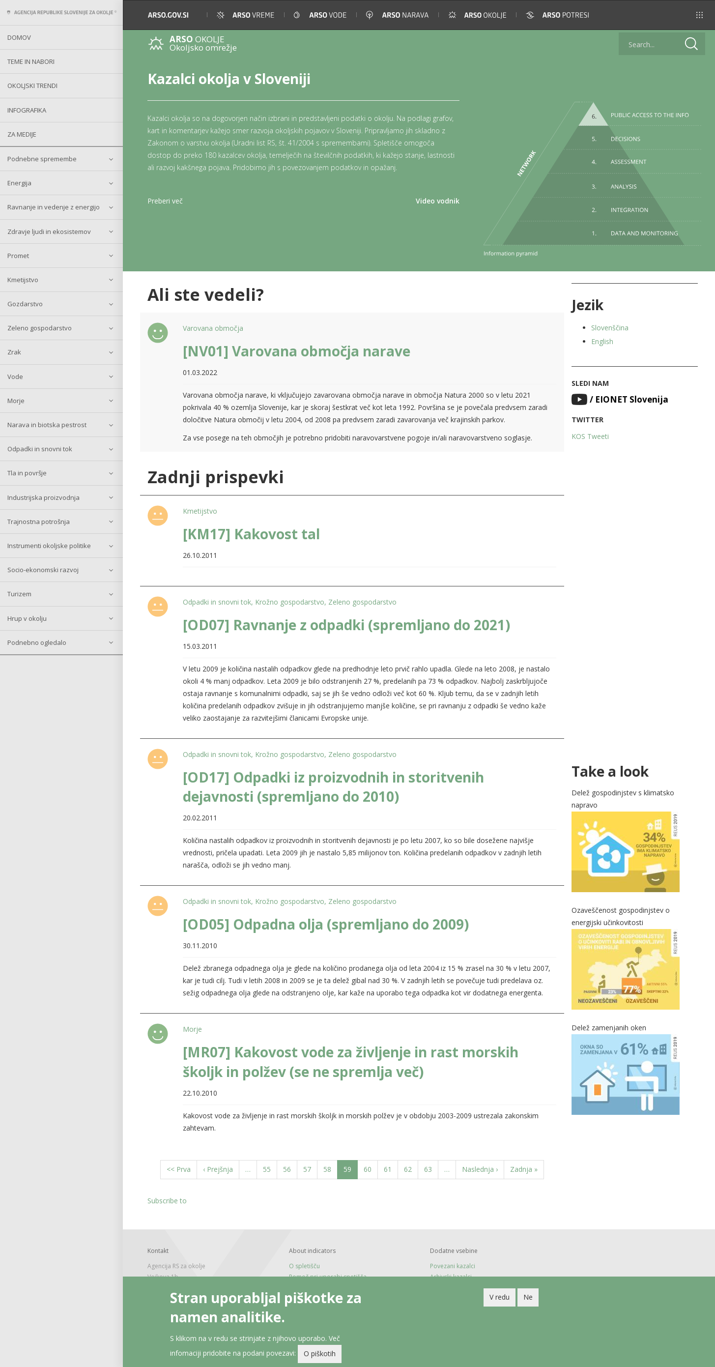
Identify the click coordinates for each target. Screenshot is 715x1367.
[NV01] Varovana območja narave (296, 351)
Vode (15, 376)
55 (270, 1168)
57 (310, 1168)
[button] (693, 14)
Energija (19, 182)
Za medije (21, 134)
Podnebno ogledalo (36, 642)
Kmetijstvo (22, 279)
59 (350, 1171)
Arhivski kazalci (451, 1277)
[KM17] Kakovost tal (251, 533)
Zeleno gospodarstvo (39, 327)
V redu (499, 1298)
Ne (528, 1298)
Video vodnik (437, 200)
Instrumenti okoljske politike (49, 545)
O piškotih (320, 1355)
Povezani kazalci (452, 1266)
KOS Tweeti (590, 436)
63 (431, 1168)
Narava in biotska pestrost (46, 424)
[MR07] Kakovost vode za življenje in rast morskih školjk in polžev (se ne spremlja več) (350, 1061)
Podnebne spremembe (42, 158)
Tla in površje (27, 472)
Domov (19, 37)
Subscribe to (167, 1200)
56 (290, 1168)
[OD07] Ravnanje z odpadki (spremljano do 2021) (346, 624)
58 (330, 1168)
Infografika (26, 110)
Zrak (14, 352)
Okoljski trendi (32, 85)
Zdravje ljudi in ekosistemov (49, 231)
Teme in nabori (31, 61)
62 (411, 1168)
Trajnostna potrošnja (38, 521)
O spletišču (304, 1266)
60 (371, 1168)
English (602, 341)
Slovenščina (610, 327)
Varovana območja (213, 328)
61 (391, 1168)
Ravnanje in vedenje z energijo (53, 207)
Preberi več (165, 200)
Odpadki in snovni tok (39, 448)
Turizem (19, 593)
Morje (16, 400)
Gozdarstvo (25, 303)
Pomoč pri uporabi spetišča (328, 1277)
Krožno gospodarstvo (289, 602)
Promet (18, 255)
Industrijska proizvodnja (43, 497)
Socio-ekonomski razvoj (43, 569)
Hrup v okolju (27, 618)
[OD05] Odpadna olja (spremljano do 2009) (326, 924)
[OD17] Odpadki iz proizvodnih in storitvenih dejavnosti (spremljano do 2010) (333, 787)
